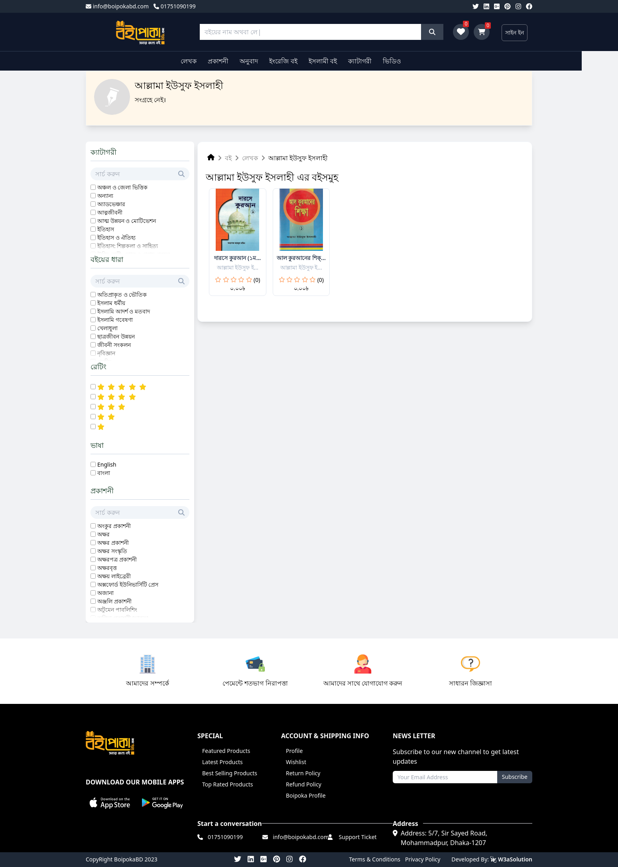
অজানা (105, 593)
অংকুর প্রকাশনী (114, 526)
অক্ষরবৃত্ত (107, 567)
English (106, 464)
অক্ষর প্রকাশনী (113, 542)
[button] (110, 803)
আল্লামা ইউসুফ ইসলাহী (298, 158)
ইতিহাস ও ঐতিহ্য (116, 237)
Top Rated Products (227, 784)
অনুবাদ (267, 61)
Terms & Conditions (375, 859)
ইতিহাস (105, 229)
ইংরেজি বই (301, 61)
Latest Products (222, 762)
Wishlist (296, 762)
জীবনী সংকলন (114, 345)
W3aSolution (511, 859)
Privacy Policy (422, 859)
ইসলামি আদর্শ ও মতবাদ (123, 311)
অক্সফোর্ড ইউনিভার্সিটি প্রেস (127, 584)
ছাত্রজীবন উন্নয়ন (116, 336)
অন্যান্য (105, 195)
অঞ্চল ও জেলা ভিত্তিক (122, 187)
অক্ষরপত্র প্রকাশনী (117, 559)
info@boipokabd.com (117, 6)
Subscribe (514, 776)
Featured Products (226, 751)
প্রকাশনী (236, 61)
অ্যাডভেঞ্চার (111, 204)
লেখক (207, 61)
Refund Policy (303, 784)
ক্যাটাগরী (378, 61)
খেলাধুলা (107, 328)
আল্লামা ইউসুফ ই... (238, 267)
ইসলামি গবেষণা (115, 319)
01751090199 (175, 6)
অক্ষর (103, 534)
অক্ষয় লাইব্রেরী (114, 576)
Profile (294, 751)
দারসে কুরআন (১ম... (237, 258)
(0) (257, 280)
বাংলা (103, 473)
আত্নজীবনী (109, 212)
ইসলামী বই (341, 61)
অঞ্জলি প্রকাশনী (114, 601)
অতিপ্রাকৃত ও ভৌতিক (122, 294)
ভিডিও (410, 61)
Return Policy (303, 773)
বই (228, 158)
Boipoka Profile (306, 795)
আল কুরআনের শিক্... (301, 258)
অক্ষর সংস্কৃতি (112, 551)
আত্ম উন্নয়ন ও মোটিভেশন (126, 221)
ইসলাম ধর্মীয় (111, 303)
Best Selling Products (229, 773)
